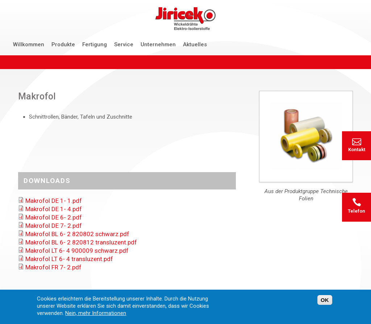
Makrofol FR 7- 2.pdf (53, 267)
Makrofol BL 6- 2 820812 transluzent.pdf (81, 242)
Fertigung (94, 44)
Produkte (63, 44)
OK (325, 300)
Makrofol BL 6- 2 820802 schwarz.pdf (77, 234)
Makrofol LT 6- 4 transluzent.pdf (69, 259)
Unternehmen (158, 44)
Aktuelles (195, 44)
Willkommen (28, 44)
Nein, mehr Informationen (95, 313)
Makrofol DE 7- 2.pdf (53, 225)
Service (123, 44)
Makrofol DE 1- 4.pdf (53, 209)
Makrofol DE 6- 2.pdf (53, 217)
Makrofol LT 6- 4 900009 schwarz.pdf (77, 250)
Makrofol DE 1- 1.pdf (53, 200)
